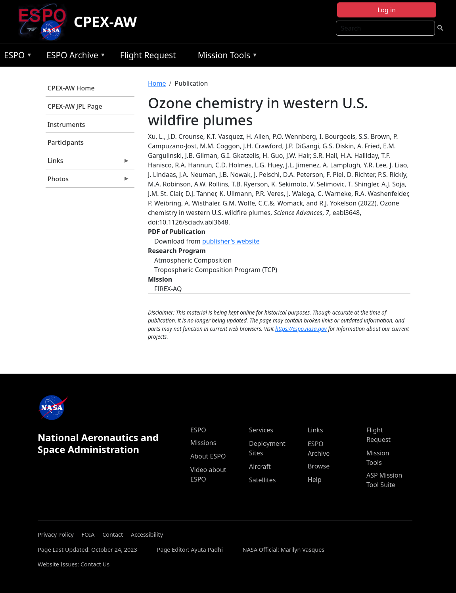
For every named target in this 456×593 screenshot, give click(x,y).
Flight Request (148, 55)
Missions (203, 442)
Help (315, 479)
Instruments (66, 124)
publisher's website (231, 241)
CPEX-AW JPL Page (75, 106)
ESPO (16, 56)
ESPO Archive (73, 56)
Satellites (262, 480)
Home (157, 83)
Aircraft (260, 466)
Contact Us (94, 564)
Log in (386, 10)
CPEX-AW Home (71, 88)
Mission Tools (226, 56)
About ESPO (208, 456)
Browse (319, 466)
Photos (88, 181)
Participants (66, 142)
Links (88, 162)
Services (261, 430)
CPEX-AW (105, 21)
